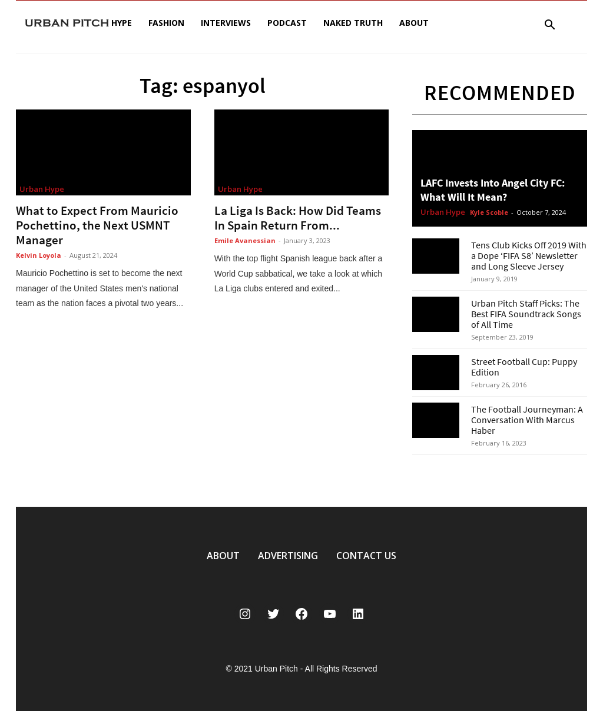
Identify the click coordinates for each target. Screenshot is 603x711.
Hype (121, 22)
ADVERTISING (288, 555)
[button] (549, 26)
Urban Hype (41, 189)
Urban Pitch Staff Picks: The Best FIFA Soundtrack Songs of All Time (526, 313)
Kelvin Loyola (38, 255)
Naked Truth (353, 22)
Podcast (287, 22)
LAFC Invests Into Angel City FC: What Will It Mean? (492, 190)
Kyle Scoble (489, 212)
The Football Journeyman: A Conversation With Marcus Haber (527, 419)
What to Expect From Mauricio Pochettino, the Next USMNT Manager (97, 225)
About (414, 22)
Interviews (226, 22)
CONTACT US (366, 555)
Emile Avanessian (245, 240)
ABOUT (223, 555)
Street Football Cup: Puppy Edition (524, 367)
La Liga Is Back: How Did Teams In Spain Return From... (297, 217)
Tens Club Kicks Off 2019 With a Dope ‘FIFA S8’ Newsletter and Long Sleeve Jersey (529, 255)
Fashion (166, 22)
